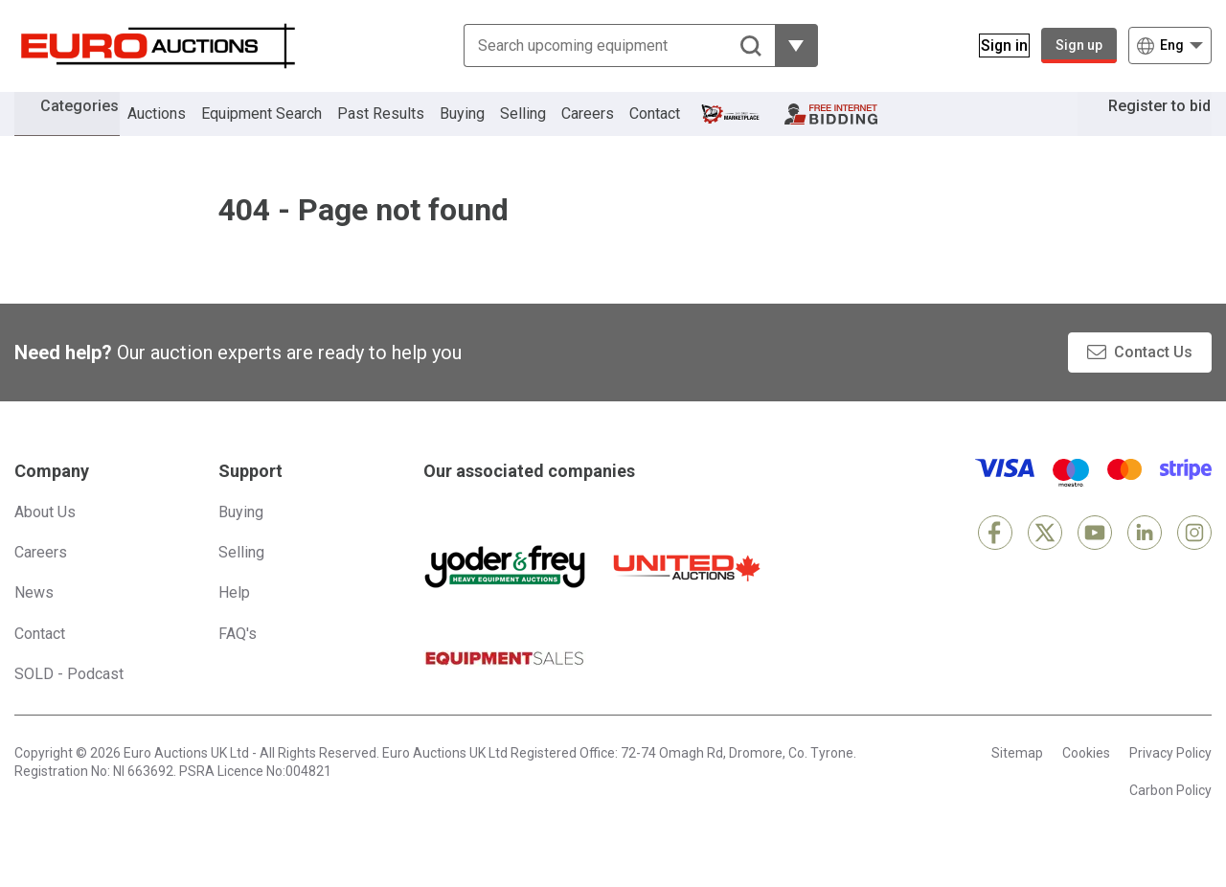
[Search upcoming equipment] (607, 45)
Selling (550, 128)
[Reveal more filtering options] (784, 45)
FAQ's (237, 662)
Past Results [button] (407, 128)
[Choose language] (1170, 45)
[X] (1045, 561)
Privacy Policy (1170, 781)
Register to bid (1146, 128)
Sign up (1079, 45)
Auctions (183, 128)
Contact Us (1153, 381)
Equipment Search (288, 128)
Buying (488, 128)
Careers (614, 128)
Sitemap (1017, 781)
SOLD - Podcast (69, 703)
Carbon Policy (1170, 819)
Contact (681, 128)
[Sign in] (993, 45)
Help (234, 621)
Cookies (1086, 781)
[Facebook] (995, 561)
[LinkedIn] (1144, 561)
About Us (45, 541)
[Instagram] (1194, 561)
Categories (93, 125)
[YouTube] (1095, 561)
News (34, 621)
